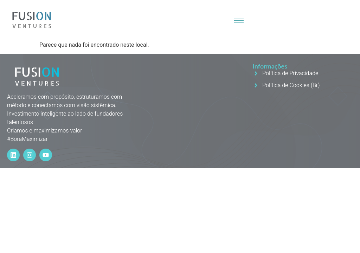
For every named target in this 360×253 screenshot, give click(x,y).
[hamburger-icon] (239, 20)
